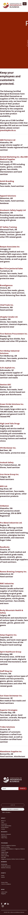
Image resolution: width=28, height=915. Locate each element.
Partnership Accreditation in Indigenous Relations (13, 849)
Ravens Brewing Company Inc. (13, 571)
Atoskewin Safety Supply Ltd (13, 210)
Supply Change (4, 852)
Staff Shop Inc (6, 671)
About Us (3, 820)
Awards (3, 877)
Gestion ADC (5, 384)
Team (2, 822)
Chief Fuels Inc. (7, 305)
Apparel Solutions (8, 195)
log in (13, 805)
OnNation (4, 506)
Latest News (4, 892)
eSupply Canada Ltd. (9, 317)
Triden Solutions (7, 727)
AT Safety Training (8, 227)
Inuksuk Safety (7, 462)
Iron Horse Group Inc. (9, 474)
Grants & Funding (5, 847)
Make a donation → (7, 812)
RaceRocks (4, 547)
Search (22, 788)
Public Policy (4, 837)
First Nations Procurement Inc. (14, 333)
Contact (3, 829)
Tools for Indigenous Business (8, 845)
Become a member (12, 809)
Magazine (3, 893)
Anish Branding (7, 181)
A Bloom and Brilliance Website (17, 912)
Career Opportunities (6, 825)
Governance (4, 824)
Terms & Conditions (6, 884)
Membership (4, 864)
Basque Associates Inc (10, 246)
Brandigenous (6, 285)
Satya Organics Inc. (8, 635)
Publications (4, 836)
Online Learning (5, 855)
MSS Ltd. (3, 486)
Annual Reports (5, 827)
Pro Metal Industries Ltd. (11, 522)
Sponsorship (4, 854)
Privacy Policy (4, 882)
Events (2, 875)
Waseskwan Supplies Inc (11, 751)
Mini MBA (3, 857)
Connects (3, 850)
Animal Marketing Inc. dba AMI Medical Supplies (14, 158)
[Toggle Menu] (24, 3)
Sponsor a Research (6, 834)
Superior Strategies (8, 710)
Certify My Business (6, 866)
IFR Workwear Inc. (8, 448)
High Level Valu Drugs (10, 423)
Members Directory (6, 867)
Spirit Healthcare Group (10, 651)
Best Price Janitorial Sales (11, 268)
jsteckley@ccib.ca (8, 130)
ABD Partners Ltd (7, 140)
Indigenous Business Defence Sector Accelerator (13, 859)
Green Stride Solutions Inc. (12, 404)
